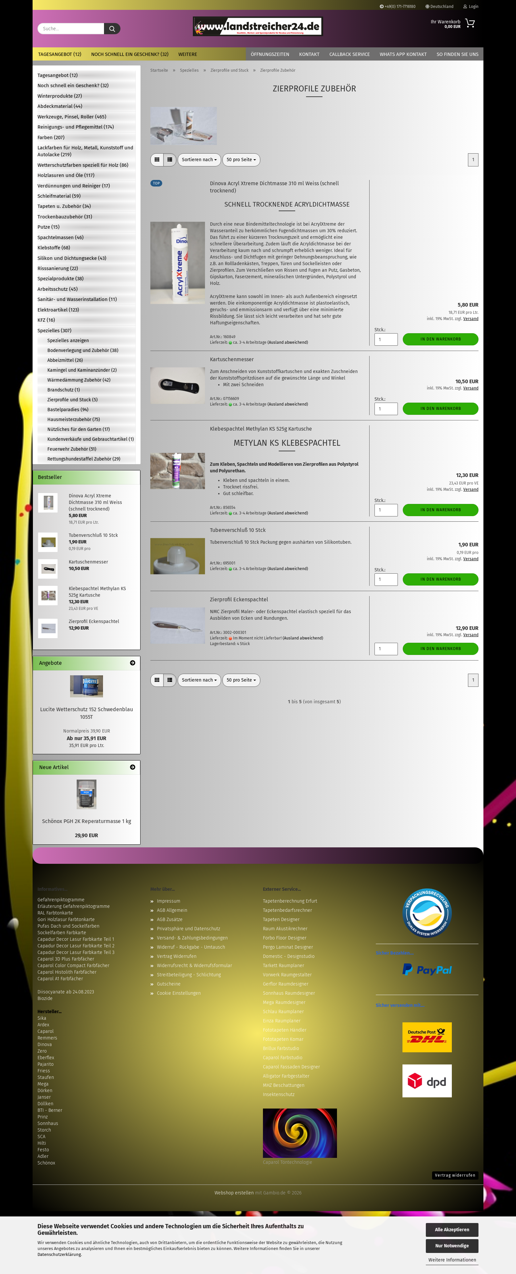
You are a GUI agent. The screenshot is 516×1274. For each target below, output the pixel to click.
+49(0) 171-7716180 (398, 6)
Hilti (42, 1143)
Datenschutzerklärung (59, 1254)
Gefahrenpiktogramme (61, 900)
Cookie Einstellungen (179, 993)
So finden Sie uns (457, 54)
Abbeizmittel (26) (65, 360)
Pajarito (46, 1064)
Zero (42, 1051)
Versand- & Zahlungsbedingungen (192, 938)
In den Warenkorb (441, 339)
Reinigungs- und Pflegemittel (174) (76, 127)
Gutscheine (169, 984)
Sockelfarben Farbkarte (62, 933)
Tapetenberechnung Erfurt (290, 901)
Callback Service (349, 54)
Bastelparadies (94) (68, 409)
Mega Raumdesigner (284, 1002)
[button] (157, 159)
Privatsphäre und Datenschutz (188, 929)
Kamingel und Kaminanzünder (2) (82, 370)
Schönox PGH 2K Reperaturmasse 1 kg (86, 821)
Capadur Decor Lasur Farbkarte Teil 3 (76, 952)
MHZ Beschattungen (283, 1085)
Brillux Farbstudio (281, 1048)
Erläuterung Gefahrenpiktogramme (74, 906)
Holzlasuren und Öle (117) (66, 175)
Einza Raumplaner (281, 1021)
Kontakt (309, 54)
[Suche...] (112, 28)
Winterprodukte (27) (60, 96)
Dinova (45, 1044)
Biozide (45, 998)
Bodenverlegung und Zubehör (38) (82, 350)
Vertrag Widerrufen (176, 956)
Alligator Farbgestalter (286, 1076)
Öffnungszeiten (270, 54)
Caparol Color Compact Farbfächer (73, 965)
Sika (42, 1018)
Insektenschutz (279, 1094)
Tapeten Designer (281, 919)
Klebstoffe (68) (54, 248)
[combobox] (199, 159)
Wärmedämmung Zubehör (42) (79, 380)
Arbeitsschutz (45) (58, 289)
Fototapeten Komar (283, 1039)
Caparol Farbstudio (282, 1058)
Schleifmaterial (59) (59, 196)
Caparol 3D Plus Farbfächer (66, 959)
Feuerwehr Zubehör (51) (71, 449)
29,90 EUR (86, 835)
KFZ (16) (46, 320)
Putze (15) (49, 227)
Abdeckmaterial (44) (60, 106)
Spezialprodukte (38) (61, 279)
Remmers (47, 1038)
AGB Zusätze (170, 919)
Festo (43, 1150)
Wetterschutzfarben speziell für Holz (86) (83, 165)
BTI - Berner (50, 1110)
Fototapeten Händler (284, 1030)
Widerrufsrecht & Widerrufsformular (194, 965)
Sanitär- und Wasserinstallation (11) (77, 299)
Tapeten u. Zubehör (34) (64, 206)
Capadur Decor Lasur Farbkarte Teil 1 (76, 939)
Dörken (45, 1090)
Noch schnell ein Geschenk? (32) (129, 54)
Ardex (43, 1025)
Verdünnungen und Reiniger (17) (74, 186)
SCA (41, 1136)
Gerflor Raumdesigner (285, 984)
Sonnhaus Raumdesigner (289, 993)
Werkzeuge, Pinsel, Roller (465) (72, 117)
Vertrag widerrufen (455, 1175)
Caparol (46, 1031)
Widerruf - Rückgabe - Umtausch (191, 947)
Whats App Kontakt (403, 54)
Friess (44, 1071)
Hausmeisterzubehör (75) (73, 419)
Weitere (187, 54)
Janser (44, 1097)
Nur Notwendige (452, 1246)
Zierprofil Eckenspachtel (239, 599)
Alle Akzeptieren (452, 1230)
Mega (43, 1084)
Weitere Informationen (452, 1260)
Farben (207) (51, 137)
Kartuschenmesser (232, 359)
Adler (43, 1156)
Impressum (168, 901)
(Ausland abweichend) (288, 342)
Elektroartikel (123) (58, 310)
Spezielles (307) (54, 331)
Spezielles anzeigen (68, 340)
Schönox (46, 1163)
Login (470, 6)
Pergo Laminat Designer (288, 947)
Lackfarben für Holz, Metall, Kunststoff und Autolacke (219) (85, 151)
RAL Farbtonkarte (55, 913)
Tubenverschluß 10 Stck (238, 530)
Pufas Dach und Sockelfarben (68, 926)
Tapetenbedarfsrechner (287, 910)
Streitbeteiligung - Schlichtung (189, 975)
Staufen (46, 1077)
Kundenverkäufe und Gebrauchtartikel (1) (90, 439)
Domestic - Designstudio (289, 956)
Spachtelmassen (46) (61, 237)
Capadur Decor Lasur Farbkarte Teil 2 (76, 946)
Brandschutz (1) (63, 390)
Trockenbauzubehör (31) (65, 217)
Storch (44, 1130)
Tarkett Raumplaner (283, 965)
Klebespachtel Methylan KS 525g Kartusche (261, 429)
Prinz (43, 1117)
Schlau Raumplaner (283, 1011)
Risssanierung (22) (58, 268)
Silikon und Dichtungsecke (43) (72, 258)
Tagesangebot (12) (59, 54)
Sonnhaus (48, 1123)
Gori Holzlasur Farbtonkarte (66, 919)
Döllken (45, 1104)
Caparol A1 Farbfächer (60, 979)
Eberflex (46, 1058)
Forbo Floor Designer (284, 938)
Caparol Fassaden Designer (291, 1067)
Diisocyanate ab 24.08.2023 (66, 992)
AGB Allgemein (172, 910)
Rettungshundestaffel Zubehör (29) (83, 459)
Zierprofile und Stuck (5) (72, 400)
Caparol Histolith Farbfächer (67, 972)
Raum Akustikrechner (285, 929)
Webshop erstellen (234, 1193)
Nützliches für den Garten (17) (78, 429)
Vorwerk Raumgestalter (287, 975)
